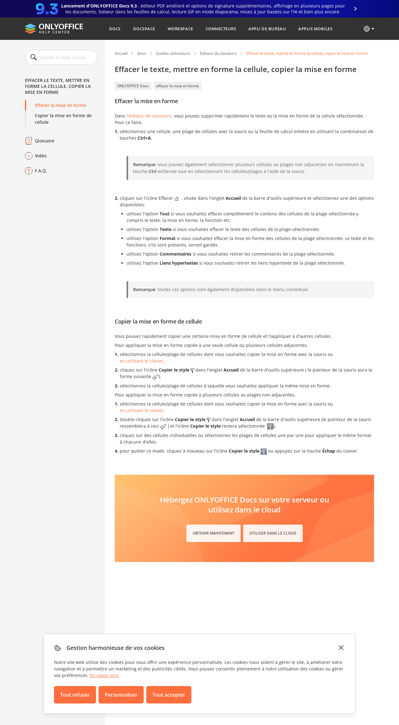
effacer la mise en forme (177, 86)
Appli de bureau (267, 28)
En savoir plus (104, 675)
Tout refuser (75, 694)
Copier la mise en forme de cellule (63, 119)
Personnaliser (121, 694)
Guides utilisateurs (173, 53)
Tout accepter (168, 694)
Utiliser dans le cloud (272, 533)
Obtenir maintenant (213, 533)
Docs (115, 28)
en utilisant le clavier (141, 361)
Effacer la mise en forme (60, 105)
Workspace (180, 28)
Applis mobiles (315, 28)
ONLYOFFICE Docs (133, 86)
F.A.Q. (41, 171)
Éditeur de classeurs (218, 53)
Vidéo (40, 156)
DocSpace (144, 28)
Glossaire (44, 141)
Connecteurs (221, 28)
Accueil (121, 53)
